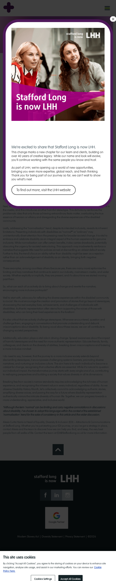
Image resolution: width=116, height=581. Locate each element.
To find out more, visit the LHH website (43, 190)
